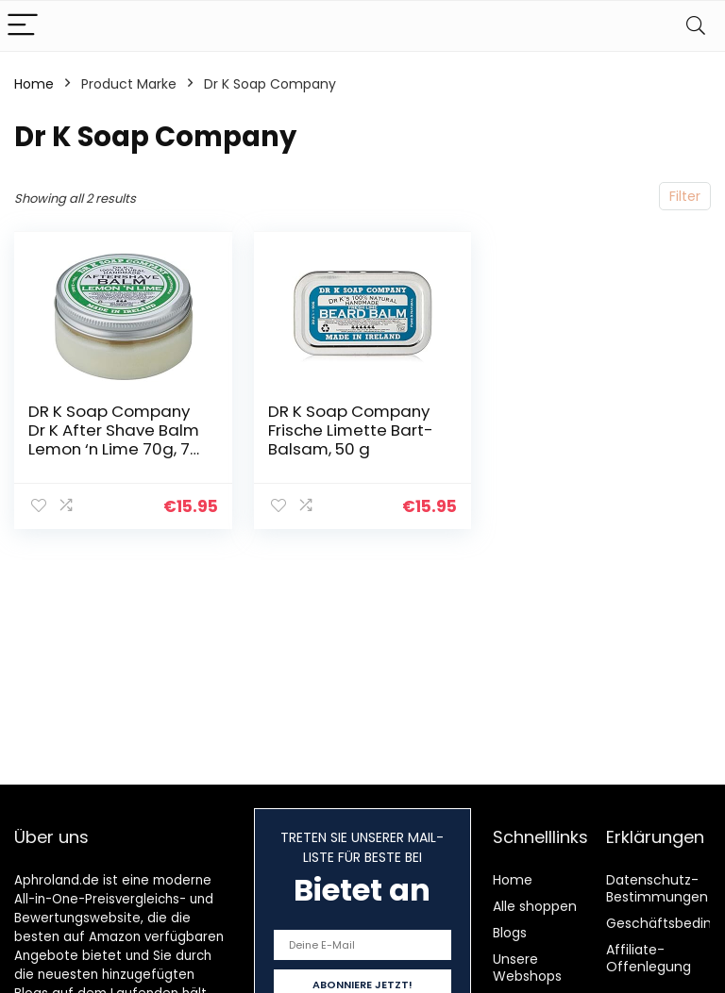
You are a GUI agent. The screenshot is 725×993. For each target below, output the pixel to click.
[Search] (695, 26)
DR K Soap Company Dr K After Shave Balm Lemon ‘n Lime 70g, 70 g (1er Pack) (114, 439)
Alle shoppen (535, 906)
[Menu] (22, 26)
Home (34, 83)
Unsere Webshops (527, 967)
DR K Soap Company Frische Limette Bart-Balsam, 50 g (350, 430)
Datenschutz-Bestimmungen (657, 888)
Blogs (510, 932)
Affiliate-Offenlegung (648, 958)
